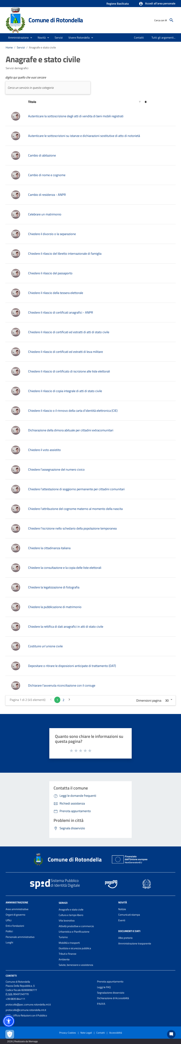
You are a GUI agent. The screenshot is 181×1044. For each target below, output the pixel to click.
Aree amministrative (17, 909)
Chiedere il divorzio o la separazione (52, 234)
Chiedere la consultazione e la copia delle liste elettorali (64, 567)
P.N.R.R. (101, 1004)
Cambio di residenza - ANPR (47, 194)
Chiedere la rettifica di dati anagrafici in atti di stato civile (65, 626)
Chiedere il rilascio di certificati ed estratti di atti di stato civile (68, 332)
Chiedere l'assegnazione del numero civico (56, 469)
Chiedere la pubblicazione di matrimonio (54, 607)
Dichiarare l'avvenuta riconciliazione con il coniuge (61, 685)
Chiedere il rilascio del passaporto (50, 273)
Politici (9, 931)
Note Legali (86, 1032)
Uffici (8, 920)
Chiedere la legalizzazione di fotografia (53, 587)
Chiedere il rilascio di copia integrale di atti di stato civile (65, 391)
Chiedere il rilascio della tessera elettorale (55, 292)
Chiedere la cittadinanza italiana (49, 548)
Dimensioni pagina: (149, 700)
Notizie (122, 909)
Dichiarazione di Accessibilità (113, 998)
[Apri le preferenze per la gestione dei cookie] (9, 1034)
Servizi (21, 47)
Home (9, 47)
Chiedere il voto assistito (44, 449)
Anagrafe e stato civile (42, 47)
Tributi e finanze (67, 954)
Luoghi (9, 942)
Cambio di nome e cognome (46, 175)
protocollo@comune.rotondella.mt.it (26, 1010)
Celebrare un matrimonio (44, 214)
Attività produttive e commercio (76, 926)
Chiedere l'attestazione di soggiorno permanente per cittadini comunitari (76, 489)
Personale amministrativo (20, 937)
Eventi (121, 920)
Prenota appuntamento (110, 981)
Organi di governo (15, 915)
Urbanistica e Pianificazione (74, 932)
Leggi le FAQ (104, 987)
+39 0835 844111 (15, 999)
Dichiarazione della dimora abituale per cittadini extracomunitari (70, 430)
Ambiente (64, 959)
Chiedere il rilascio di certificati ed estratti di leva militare (65, 351)
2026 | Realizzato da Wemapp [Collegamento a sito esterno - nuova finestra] (22, 1041)
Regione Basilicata (117, 3)
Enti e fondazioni (15, 926)
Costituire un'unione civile (45, 646)
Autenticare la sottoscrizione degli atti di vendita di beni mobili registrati (75, 116)
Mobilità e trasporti (69, 943)
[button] (157, 4)
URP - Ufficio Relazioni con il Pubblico (26, 1015)
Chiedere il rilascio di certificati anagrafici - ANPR (60, 312)
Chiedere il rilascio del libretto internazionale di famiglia (64, 253)
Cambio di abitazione (42, 155)
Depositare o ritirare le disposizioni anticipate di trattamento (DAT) (72, 665)
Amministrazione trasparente (134, 943)
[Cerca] (171, 20)
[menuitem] (139, 37)
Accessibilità (115, 1032)
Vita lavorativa (67, 920)
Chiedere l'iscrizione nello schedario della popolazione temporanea (72, 528)
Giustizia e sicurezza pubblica (75, 948)
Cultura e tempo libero (71, 915)
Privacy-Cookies (67, 1032)
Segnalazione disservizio (110, 993)
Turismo (63, 937)
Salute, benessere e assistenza (76, 965)
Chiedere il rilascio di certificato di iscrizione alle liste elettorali (69, 371)
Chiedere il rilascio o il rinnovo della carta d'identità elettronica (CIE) (73, 410)
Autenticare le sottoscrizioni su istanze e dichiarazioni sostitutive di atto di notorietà (84, 135)
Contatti (11, 976)
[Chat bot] (171, 1034)
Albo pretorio (125, 938)
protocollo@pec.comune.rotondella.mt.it (28, 1004)
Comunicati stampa (129, 915)
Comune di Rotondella (55, 20)
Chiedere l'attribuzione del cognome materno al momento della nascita (75, 508)
